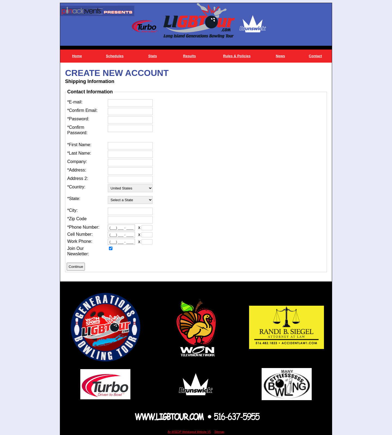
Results (189, 56)
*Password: (78, 119)
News (280, 56)
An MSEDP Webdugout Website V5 (189, 431)
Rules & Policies (236, 56)
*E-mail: (74, 102)
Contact (315, 56)
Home (77, 56)
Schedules (115, 56)
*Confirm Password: (77, 130)
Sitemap (219, 431)
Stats (152, 56)
